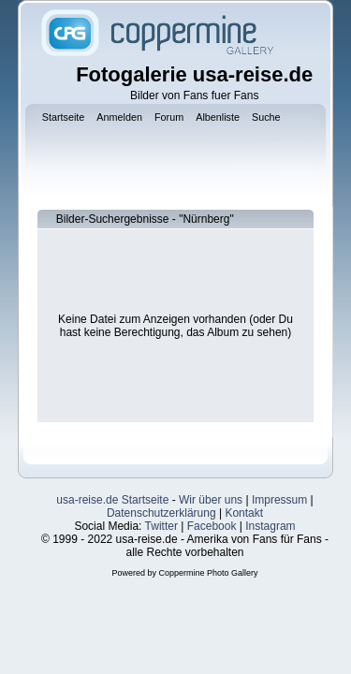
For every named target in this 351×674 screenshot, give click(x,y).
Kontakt (244, 513)
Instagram (270, 526)
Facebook (212, 526)
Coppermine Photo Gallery (207, 573)
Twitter (161, 526)
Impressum (279, 499)
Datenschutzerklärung (161, 513)
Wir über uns (210, 499)
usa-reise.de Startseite (112, 499)
